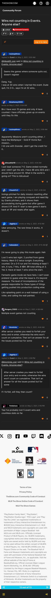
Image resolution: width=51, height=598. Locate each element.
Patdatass (13, 406)
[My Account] (47, 3)
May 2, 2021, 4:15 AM (36, 245)
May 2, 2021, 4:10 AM (35, 224)
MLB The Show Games (25, 506)
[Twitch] (34, 436)
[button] (3, 594)
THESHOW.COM (10, 3)
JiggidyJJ (13, 224)
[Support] (41, 3)
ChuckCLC (13, 190)
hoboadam (13, 245)
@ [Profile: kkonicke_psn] (9, 362)
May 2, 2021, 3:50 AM (26, 57)
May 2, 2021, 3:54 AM (18, 105)
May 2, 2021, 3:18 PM (36, 406)
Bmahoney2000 (16, 102)
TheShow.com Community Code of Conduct (25, 496)
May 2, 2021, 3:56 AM (38, 129)
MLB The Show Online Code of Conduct (25, 501)
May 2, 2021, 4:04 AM (32, 163)
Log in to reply (41, 42)
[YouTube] (25, 436)
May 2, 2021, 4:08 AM (37, 190)
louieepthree (14, 54)
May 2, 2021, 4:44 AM (36, 327)
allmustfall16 (10, 163)
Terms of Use (25, 487)
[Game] (35, 3)
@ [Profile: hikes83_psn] (9, 61)
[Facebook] (17, 436)
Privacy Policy (25, 492)
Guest (12, 57)
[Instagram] (9, 436)
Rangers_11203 (11, 309)
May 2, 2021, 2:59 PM (26, 358)
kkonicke (13, 327)
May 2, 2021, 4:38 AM (34, 309)
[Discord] (42, 436)
